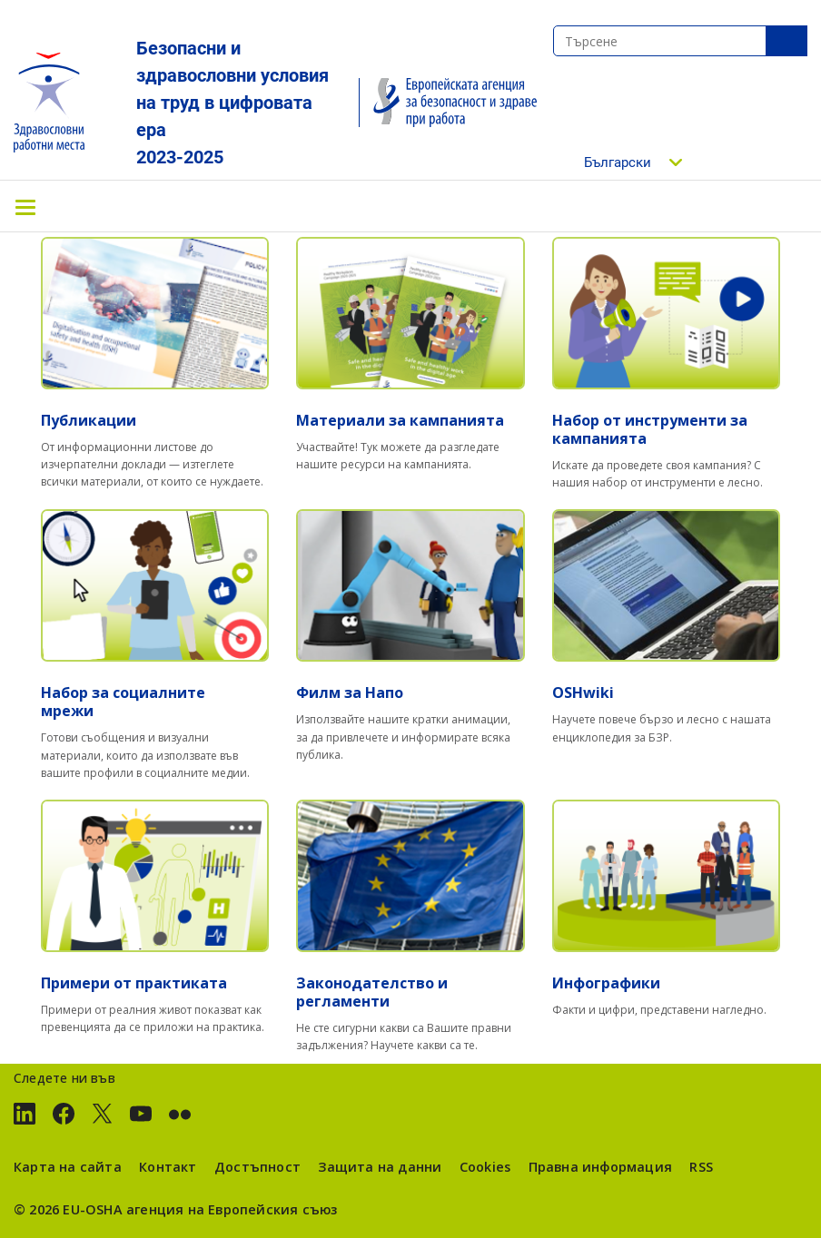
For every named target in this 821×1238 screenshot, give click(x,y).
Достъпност (257, 1166)
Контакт (167, 1166)
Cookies (485, 1166)
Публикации (88, 420)
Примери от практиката (134, 983)
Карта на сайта (68, 1166)
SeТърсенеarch (786, 40)
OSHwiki (583, 693)
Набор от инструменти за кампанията (649, 429)
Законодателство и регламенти (372, 992)
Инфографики (606, 983)
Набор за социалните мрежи (123, 702)
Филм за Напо (349, 693)
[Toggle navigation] (25, 206)
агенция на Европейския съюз (232, 1209)
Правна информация (600, 1166)
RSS (701, 1166)
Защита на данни (379, 1166)
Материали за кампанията (400, 420)
